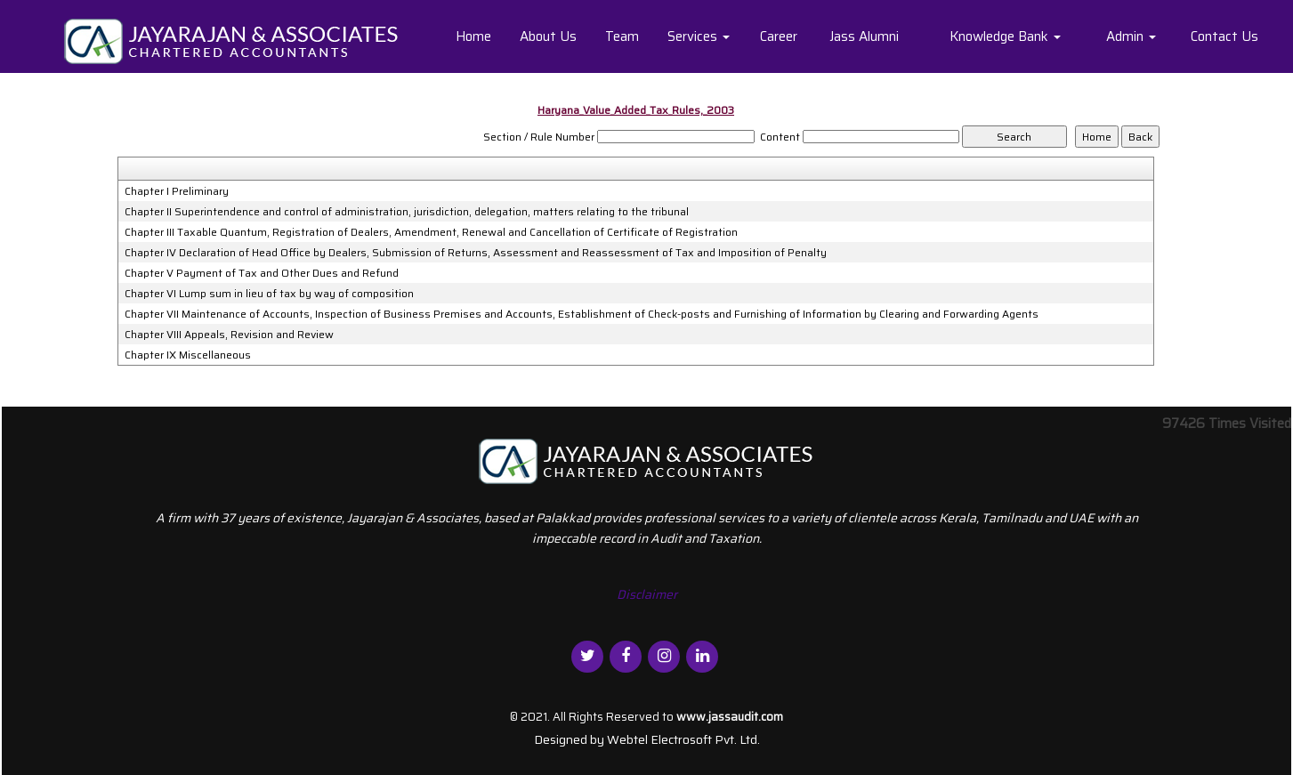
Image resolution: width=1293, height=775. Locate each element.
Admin (1131, 36)
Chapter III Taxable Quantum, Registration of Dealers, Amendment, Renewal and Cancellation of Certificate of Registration (431, 232)
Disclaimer (647, 594)
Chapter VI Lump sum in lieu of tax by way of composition (269, 294)
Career (778, 36)
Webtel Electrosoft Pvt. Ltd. (683, 739)
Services (698, 36)
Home (473, 36)
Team (622, 36)
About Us (548, 36)
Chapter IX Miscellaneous (188, 355)
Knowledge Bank (1005, 36)
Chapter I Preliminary (177, 191)
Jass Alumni (864, 36)
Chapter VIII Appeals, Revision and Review (229, 334)
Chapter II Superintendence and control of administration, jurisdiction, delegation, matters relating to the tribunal (407, 212)
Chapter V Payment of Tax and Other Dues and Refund (262, 273)
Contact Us (1224, 36)
